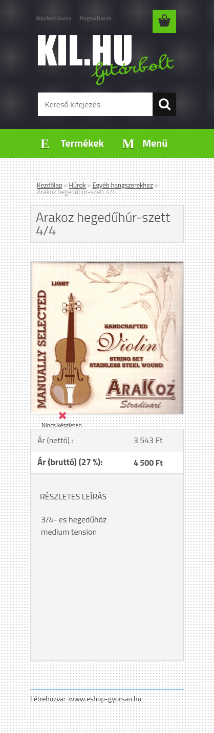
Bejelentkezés (53, 17)
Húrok (77, 185)
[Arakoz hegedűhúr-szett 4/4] (107, 266)
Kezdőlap (49, 185)
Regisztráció (95, 17)
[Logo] (106, 59)
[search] (164, 104)
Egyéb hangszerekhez (122, 185)
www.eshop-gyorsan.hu (105, 698)
